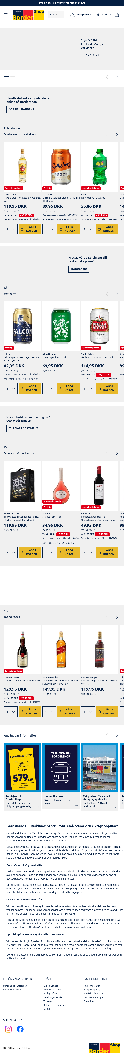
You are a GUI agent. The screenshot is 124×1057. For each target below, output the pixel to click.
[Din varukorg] (117, 14)
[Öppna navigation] (6, 15)
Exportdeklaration (52, 989)
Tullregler (48, 1001)
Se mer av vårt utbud (17, 453)
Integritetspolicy (92, 989)
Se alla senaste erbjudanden (21, 134)
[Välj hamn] (81, 15)
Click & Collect (50, 985)
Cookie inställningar (93, 997)
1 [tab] (6, 76)
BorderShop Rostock (13, 989)
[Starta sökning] (56, 14)
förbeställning (59, 919)
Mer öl (8, 294)
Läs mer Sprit (12, 617)
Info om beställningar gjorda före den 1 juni (62, 3)
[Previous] (106, 77)
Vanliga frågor (50, 993)
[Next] (116, 77)
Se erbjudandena (21, 109)
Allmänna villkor (92, 985)
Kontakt (47, 1009)
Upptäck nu (107, 590)
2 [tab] (13, 76)
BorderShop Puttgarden (15, 985)
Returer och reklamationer (56, 1005)
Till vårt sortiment (23, 428)
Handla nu (91, 55)
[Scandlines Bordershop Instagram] (9, 1033)
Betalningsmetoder (53, 997)
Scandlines (89, 1001)
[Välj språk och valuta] (104, 15)
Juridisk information (93, 993)
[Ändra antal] (11, 229)
